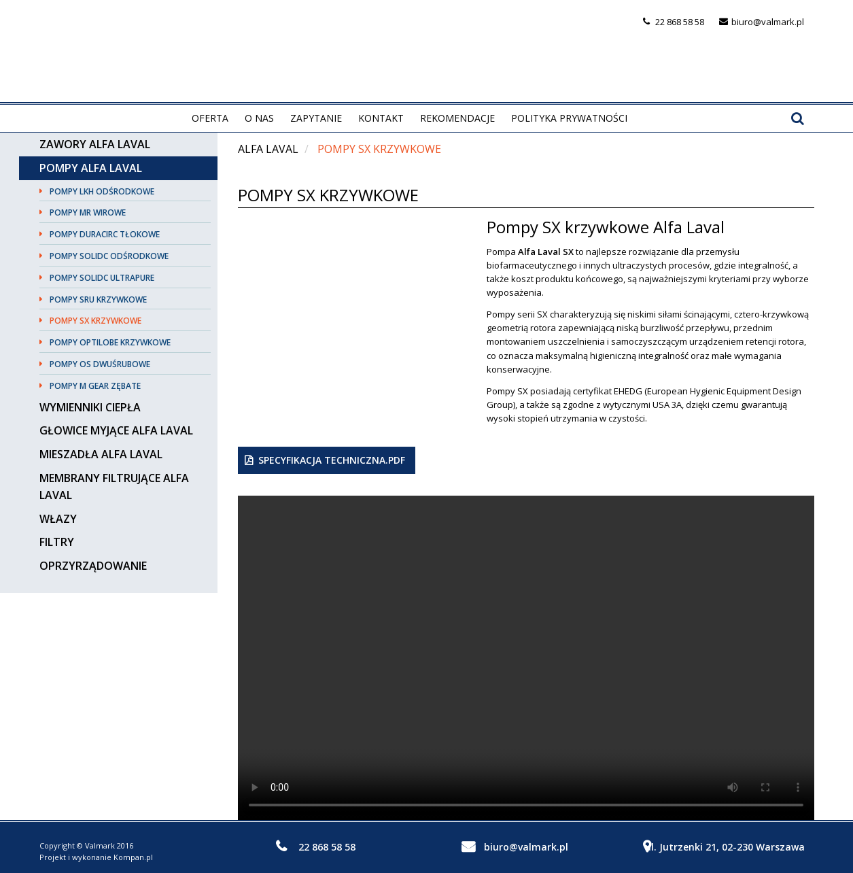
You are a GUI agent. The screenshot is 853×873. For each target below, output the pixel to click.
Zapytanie (316, 118)
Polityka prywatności (569, 118)
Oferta (210, 118)
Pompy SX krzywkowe (95, 320)
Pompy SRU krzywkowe (98, 299)
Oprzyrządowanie (93, 565)
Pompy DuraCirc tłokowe (105, 234)
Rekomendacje (457, 118)
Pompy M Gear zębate (95, 386)
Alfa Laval (268, 148)
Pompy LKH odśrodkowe (102, 191)
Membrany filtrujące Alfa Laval (114, 486)
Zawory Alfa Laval (94, 144)
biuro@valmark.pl (767, 22)
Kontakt (381, 118)
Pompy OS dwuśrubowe (100, 364)
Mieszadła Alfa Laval (100, 454)
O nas (259, 118)
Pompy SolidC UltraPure (102, 278)
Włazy (58, 518)
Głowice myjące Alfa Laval (116, 430)
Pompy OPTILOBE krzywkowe (110, 342)
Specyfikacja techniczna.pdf (331, 459)
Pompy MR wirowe (88, 212)
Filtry (56, 541)
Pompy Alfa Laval (90, 167)
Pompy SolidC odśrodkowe (109, 256)
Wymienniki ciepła (90, 407)
